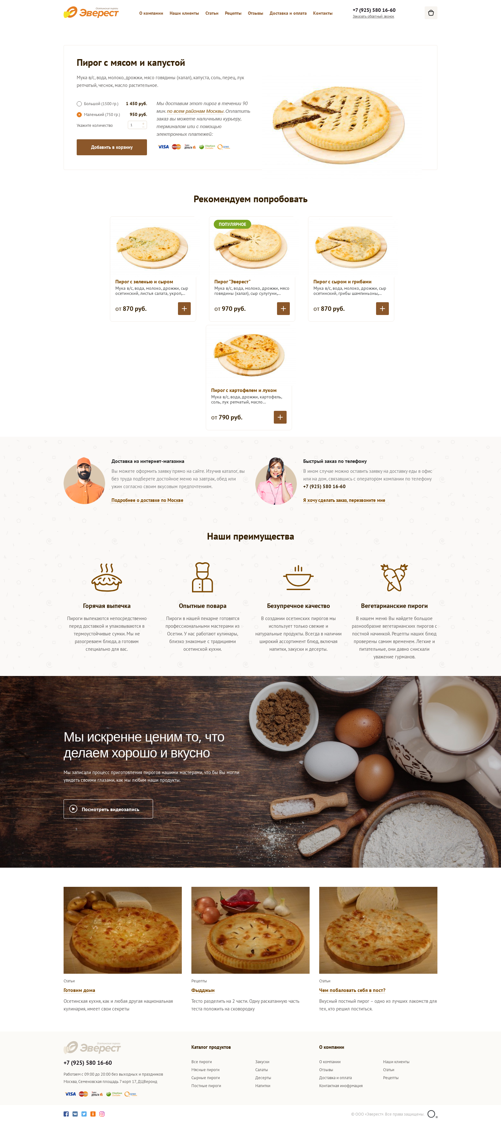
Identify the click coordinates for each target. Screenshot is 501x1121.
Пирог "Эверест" (232, 281)
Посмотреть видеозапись (110, 809)
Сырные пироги (205, 1077)
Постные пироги (206, 1085)
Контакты (323, 13)
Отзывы (255, 13)
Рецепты (233, 13)
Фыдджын (203, 990)
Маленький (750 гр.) (98, 114)
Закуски (262, 1061)
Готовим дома (79, 990)
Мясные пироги (205, 1069)
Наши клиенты (184, 13)
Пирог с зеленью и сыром (144, 281)
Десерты (263, 1077)
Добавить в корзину (112, 147)
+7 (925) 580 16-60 (374, 10)
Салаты (261, 1069)
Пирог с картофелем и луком (244, 390)
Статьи (212, 13)
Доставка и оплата (288, 13)
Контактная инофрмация (341, 1085)
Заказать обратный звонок (373, 16)
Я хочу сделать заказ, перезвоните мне (344, 500)
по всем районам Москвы (195, 111)
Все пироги (201, 1061)
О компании (151, 13)
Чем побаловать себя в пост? (352, 990)
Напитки (262, 1085)
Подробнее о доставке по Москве (147, 500)
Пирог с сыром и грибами (342, 281)
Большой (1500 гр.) (98, 103)
